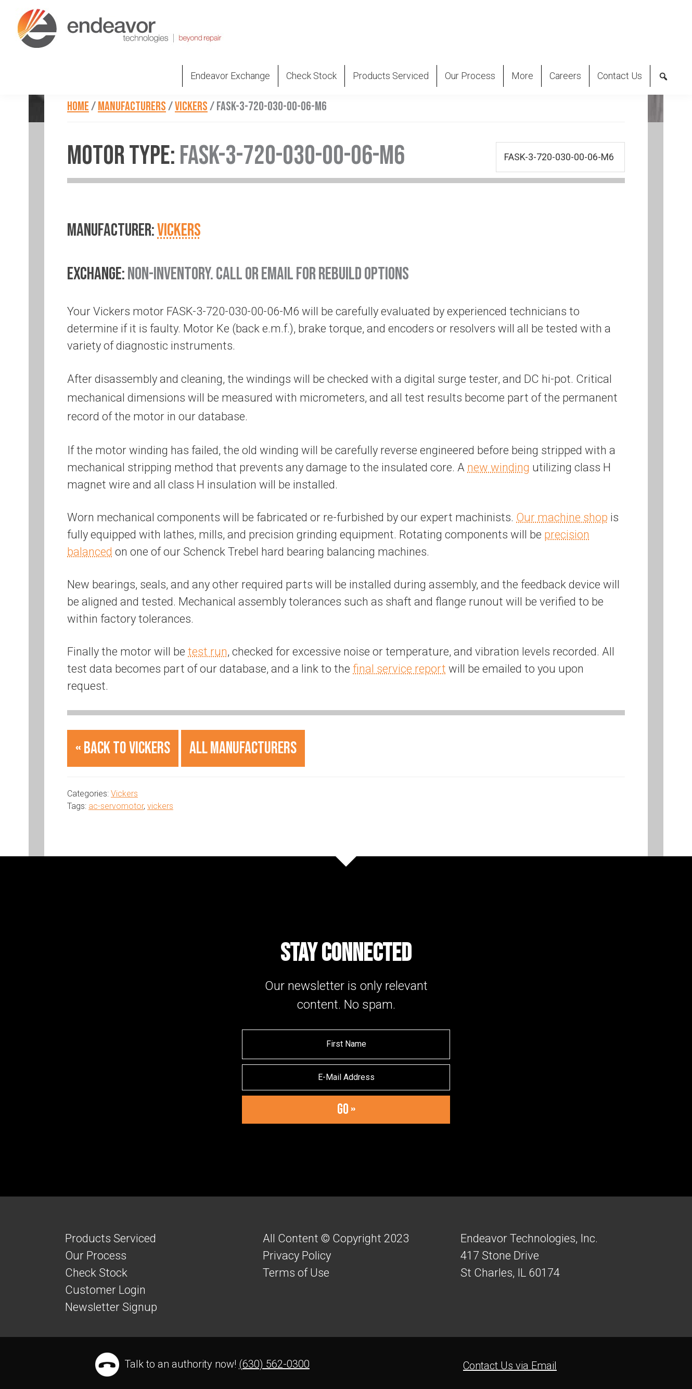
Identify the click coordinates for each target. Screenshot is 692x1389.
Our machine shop (562, 517)
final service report (399, 668)
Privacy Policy (297, 1255)
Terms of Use (296, 1272)
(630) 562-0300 (274, 1364)
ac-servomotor (116, 806)
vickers (160, 806)
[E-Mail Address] (346, 1077)
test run (207, 651)
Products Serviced (110, 1238)
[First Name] (346, 1044)
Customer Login (105, 1289)
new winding (498, 467)
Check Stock (96, 1272)
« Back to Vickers (122, 748)
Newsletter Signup (111, 1307)
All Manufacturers (243, 748)
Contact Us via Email (510, 1365)
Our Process (95, 1255)
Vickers (179, 230)
